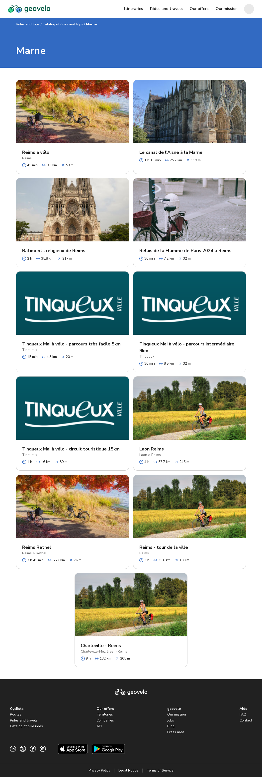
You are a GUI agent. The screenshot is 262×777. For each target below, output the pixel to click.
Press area (175, 732)
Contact (246, 720)
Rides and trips (28, 24)
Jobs (170, 720)
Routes (15, 714)
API (99, 726)
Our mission (176, 714)
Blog (171, 726)
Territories (104, 714)
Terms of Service (160, 770)
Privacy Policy (99, 770)
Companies (105, 720)
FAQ (243, 714)
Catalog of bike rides (26, 726)
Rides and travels (24, 720)
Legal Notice (128, 770)
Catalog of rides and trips (63, 24)
